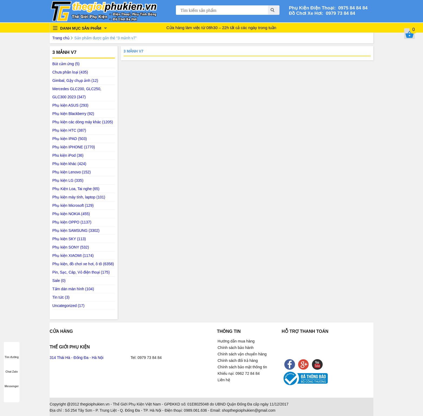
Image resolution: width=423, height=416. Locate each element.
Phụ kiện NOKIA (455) (71, 214)
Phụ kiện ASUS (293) (70, 105)
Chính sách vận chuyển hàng (242, 354)
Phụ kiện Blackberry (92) (73, 113)
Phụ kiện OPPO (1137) (71, 222)
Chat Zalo (11, 366)
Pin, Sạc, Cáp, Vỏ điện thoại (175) (81, 272)
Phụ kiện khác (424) (69, 164)
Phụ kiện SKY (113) (69, 239)
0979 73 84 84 (339, 13)
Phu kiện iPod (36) (67, 155)
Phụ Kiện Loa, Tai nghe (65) (76, 189)
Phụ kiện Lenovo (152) (71, 172)
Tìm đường (12, 352)
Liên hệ (224, 380)
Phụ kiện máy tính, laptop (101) (78, 197)
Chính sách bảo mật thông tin (242, 367)
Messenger (12, 381)
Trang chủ (61, 38)
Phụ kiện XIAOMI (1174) (73, 255)
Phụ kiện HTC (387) (69, 130)
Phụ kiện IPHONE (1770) (73, 147)
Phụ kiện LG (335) (67, 180)
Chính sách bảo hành (236, 347)
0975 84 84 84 (351, 8)
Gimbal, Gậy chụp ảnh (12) (75, 80)
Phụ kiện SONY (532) (70, 247)
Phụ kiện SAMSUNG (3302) (76, 230)
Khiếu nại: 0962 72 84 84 (239, 373)
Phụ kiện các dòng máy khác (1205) (82, 122)
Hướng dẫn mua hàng (236, 341)
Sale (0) (59, 280)
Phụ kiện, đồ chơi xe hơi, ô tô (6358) (83, 264)
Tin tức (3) (61, 297)
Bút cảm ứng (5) (66, 64)
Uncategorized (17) (68, 305)
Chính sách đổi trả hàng (238, 360)
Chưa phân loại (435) (70, 72)
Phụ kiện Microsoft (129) (73, 205)
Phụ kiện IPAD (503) (69, 139)
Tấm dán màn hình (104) (73, 289)
